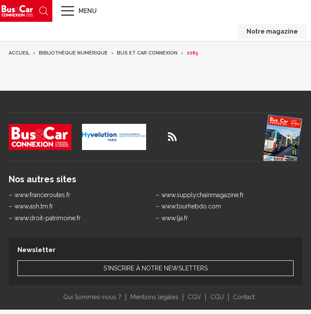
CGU (217, 297)
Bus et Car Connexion (147, 53)
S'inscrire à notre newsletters (155, 268)
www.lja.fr (174, 218)
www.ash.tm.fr (33, 206)
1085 (192, 53)
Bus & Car (17, 10)
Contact (244, 297)
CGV (194, 297)
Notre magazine (272, 31)
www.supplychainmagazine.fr (202, 194)
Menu (88, 10)
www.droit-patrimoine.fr (47, 218)
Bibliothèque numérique (73, 53)
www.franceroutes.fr (42, 194)
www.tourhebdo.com (191, 206)
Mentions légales (154, 297)
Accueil (19, 53)
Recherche (43, 10)
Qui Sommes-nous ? (92, 297)
